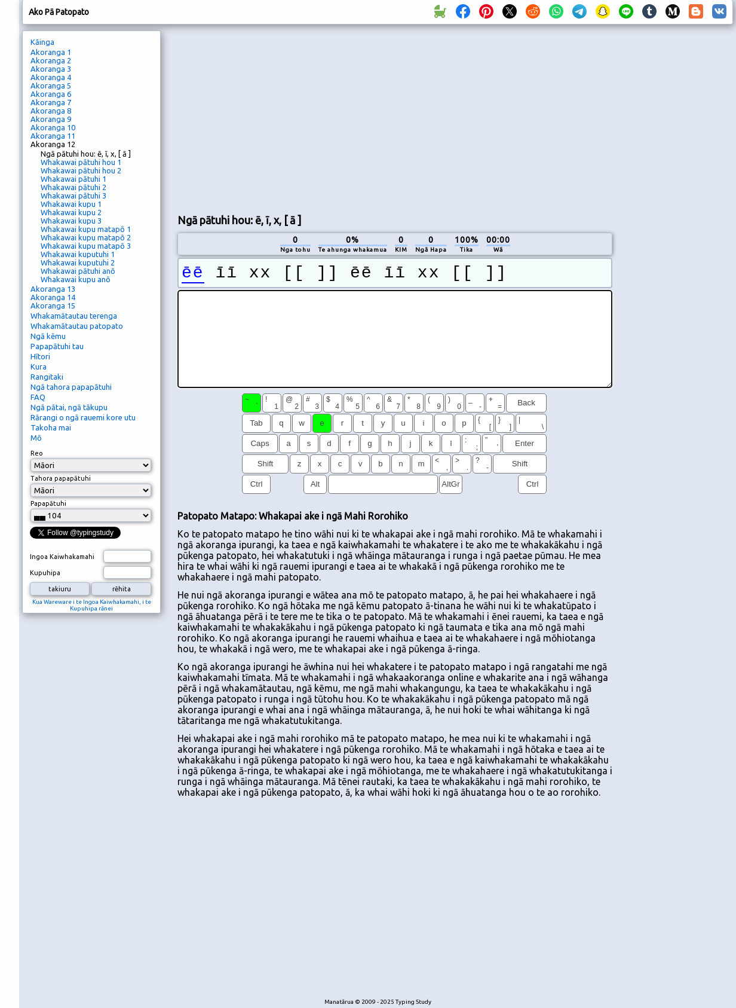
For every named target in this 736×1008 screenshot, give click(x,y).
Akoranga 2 (50, 60)
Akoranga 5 (50, 85)
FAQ (37, 397)
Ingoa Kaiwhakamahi (62, 556)
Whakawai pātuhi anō (78, 271)
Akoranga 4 (50, 77)
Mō (36, 437)
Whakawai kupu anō (76, 279)
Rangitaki (46, 376)
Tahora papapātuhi (60, 478)
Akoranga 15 (52, 305)
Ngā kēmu (48, 336)
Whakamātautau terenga (73, 315)
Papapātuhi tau (57, 346)
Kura (38, 366)
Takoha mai (50, 427)
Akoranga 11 (52, 136)
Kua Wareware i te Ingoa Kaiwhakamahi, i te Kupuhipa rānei (91, 605)
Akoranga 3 (50, 69)
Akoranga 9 (50, 119)
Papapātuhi (48, 503)
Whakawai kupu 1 (71, 204)
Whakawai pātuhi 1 (73, 179)
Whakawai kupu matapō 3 (86, 246)
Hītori (40, 356)
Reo (36, 453)
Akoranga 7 (50, 102)
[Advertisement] (366, 117)
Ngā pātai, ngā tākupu (69, 407)
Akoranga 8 (50, 110)
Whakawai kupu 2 (71, 212)
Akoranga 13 (52, 289)
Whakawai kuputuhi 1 (78, 254)
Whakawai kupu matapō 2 (86, 237)
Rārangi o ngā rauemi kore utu (83, 417)
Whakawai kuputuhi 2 (78, 262)
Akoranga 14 (52, 297)
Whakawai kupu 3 (71, 220)
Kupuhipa (45, 572)
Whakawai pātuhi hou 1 (81, 162)
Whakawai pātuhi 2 (73, 187)
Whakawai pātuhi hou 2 (81, 170)
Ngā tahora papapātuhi (71, 387)
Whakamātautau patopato (76, 326)
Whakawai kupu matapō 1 (86, 229)
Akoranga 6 (50, 94)
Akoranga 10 (52, 127)
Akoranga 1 (50, 52)
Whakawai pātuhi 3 (73, 195)
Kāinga (42, 42)
